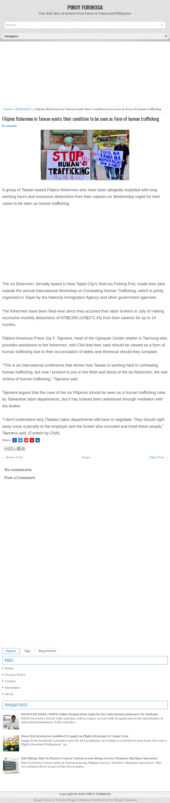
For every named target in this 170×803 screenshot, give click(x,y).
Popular (11, 651)
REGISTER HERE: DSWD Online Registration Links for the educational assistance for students (89, 714)
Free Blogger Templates (123, 800)
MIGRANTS (23, 109)
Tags (27, 651)
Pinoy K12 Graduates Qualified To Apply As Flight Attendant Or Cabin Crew (75, 736)
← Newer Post (12, 457)
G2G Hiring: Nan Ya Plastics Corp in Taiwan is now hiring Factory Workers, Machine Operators (89, 758)
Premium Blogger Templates (73, 800)
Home (8, 109)
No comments (9, 125)
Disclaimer (12, 687)
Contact (10, 681)
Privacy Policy (15, 674)
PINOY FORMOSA (85, 7)
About (9, 694)
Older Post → (158, 457)
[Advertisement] (85, 75)
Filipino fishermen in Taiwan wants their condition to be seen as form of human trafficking (80, 118)
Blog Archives (47, 651)
